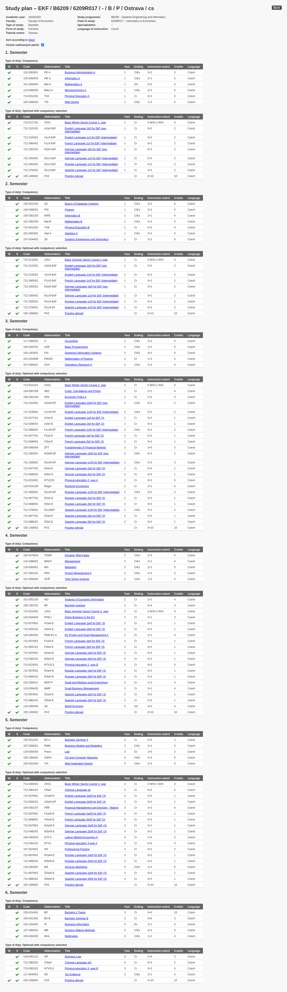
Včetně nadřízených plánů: (22, 45)
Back (276, 7)
